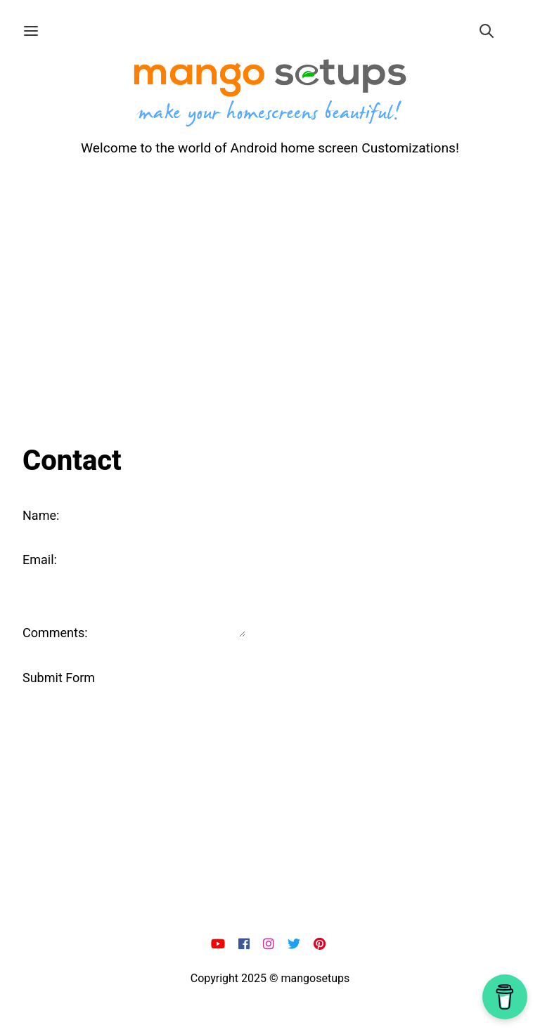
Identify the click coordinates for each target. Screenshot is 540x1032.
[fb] (246, 944)
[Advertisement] (270, 296)
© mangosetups (309, 978)
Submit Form (58, 677)
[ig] (270, 944)
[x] (295, 944)
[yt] (219, 944)
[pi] (321, 944)
